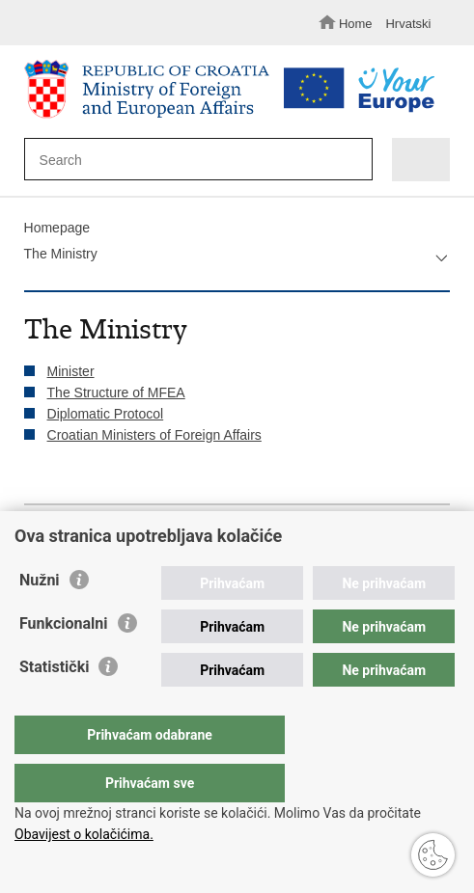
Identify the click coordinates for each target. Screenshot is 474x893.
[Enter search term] (189, 160)
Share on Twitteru (117, 538)
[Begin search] (353, 160)
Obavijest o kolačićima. (83, 834)
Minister (71, 371)
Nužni (39, 618)
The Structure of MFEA (116, 392)
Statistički (54, 705)
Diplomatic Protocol (105, 413)
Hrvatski (408, 23)
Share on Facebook (76, 538)
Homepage (57, 227)
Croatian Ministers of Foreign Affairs (154, 435)
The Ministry (61, 253)
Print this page (34, 538)
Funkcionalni (63, 662)
